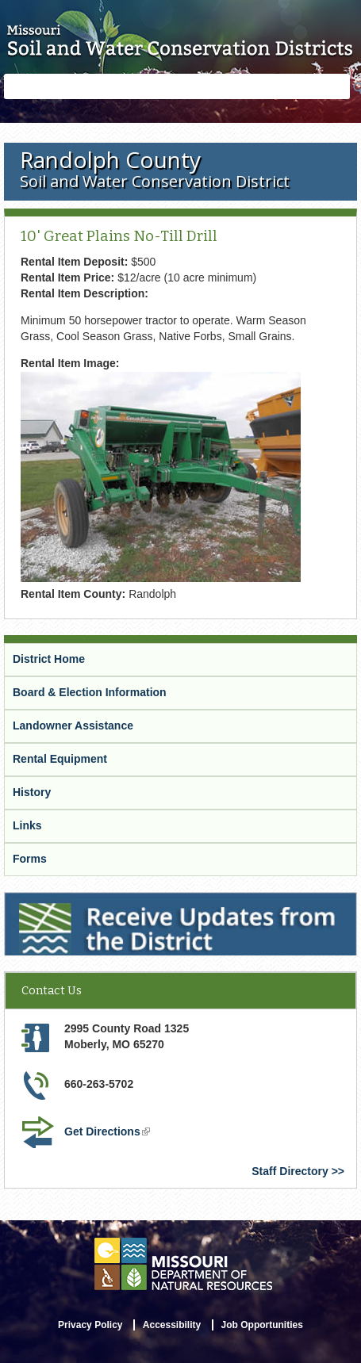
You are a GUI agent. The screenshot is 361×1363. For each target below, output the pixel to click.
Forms (30, 858)
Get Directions (107, 1131)
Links (27, 825)
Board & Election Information (90, 692)
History (32, 792)
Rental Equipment (60, 758)
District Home (49, 659)
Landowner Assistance (73, 725)
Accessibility (172, 1324)
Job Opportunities (262, 1324)
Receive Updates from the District (93, 899)
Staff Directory (290, 1171)
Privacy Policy (90, 1324)
